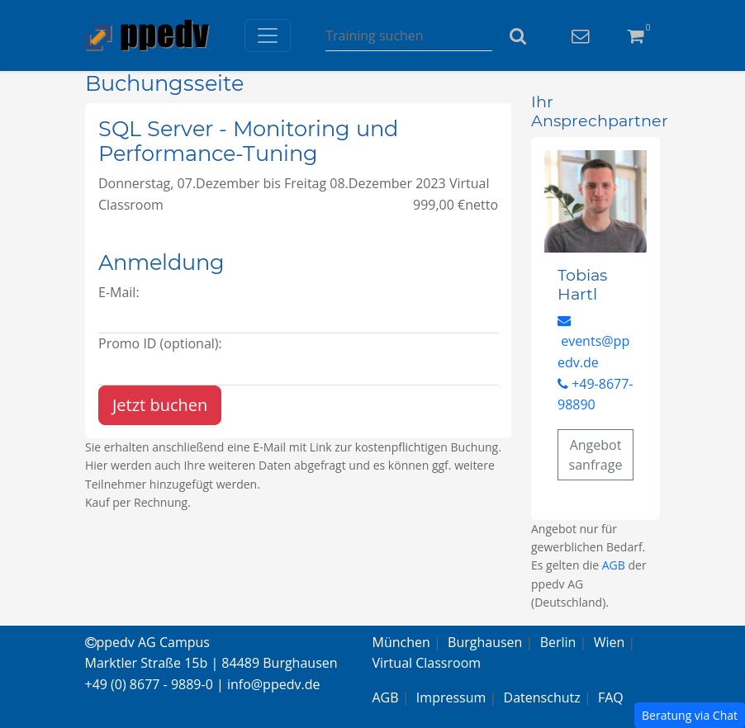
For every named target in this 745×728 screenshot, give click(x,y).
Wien (609, 642)
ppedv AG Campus (147, 642)
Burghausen (485, 642)
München (401, 642)
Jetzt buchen (159, 405)
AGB (613, 565)
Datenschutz (542, 697)
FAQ (611, 697)
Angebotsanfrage (596, 455)
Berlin (558, 642)
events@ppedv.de (593, 342)
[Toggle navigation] (267, 35)
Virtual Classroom (427, 663)
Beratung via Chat (690, 715)
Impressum (451, 697)
